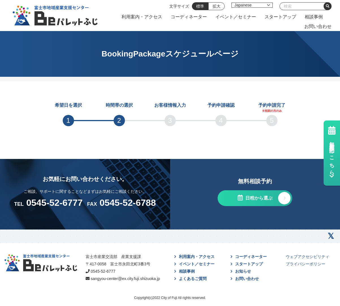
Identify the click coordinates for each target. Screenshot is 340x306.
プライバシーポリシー (305, 264)
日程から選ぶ (258, 198)
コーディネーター (189, 16)
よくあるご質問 (193, 278)
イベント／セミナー (235, 16)
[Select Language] (252, 5)
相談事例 (314, 16)
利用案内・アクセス (142, 16)
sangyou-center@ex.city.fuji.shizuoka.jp (125, 278)
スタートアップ (280, 16)
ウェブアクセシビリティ (307, 256)
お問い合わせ (318, 26)
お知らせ (243, 271)
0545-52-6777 (103, 271)
